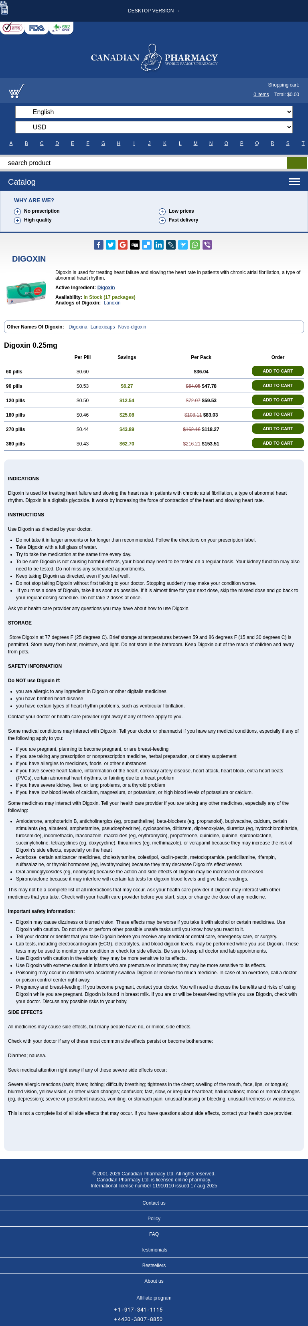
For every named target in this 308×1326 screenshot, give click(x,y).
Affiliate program (153, 1298)
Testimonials (154, 1250)
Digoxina (78, 327)
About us (153, 1281)
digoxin (106, 287)
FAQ (154, 1234)
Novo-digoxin (132, 327)
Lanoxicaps (103, 327)
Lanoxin (112, 303)
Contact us (153, 1203)
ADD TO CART (278, 371)
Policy (154, 1218)
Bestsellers (154, 1265)
